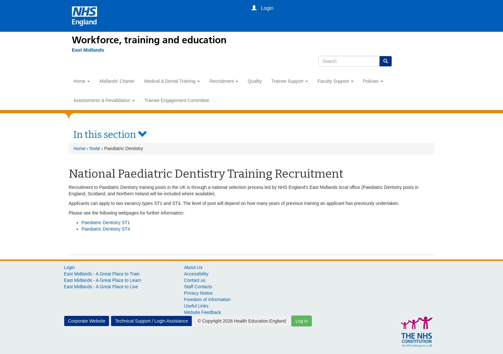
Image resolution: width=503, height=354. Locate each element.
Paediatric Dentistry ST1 (105, 222)
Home (81, 81)
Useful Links (196, 305)
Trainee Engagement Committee (176, 100)
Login (69, 267)
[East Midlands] (88, 50)
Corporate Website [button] (86, 321)
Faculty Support (336, 81)
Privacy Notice (198, 293)
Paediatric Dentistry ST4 (105, 229)
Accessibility (196, 273)
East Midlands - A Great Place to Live (101, 286)
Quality (255, 81)
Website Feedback (202, 312)
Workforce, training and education (149, 40)
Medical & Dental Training (172, 81)
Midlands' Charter (116, 81)
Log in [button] (301, 321)
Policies (373, 81)
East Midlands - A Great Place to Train (102, 273)
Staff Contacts (198, 286)
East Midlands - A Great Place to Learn (102, 280)
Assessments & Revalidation (104, 100)
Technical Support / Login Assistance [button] (151, 321)
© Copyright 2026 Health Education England (242, 321)
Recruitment (223, 81)
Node (95, 148)
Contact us (194, 280)
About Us (193, 267)
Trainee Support (289, 81)
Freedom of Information (207, 299)
